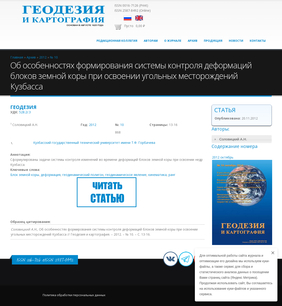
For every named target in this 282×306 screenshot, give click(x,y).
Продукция (213, 41)
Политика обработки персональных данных (74, 295)
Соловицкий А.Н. (233, 139)
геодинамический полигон (82, 174)
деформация (51, 174)
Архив (192, 41)
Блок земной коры (24, 174)
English (139, 18)
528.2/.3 (25, 112)
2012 (92, 124)
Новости (236, 41)
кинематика (157, 174)
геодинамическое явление (126, 174)
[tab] (242, 139)
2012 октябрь (222, 157)
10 (122, 124)
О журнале (172, 41)
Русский (128, 18)
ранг (172, 174)
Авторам (151, 41)
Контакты (258, 41)
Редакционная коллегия (117, 41)
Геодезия (23, 107)
